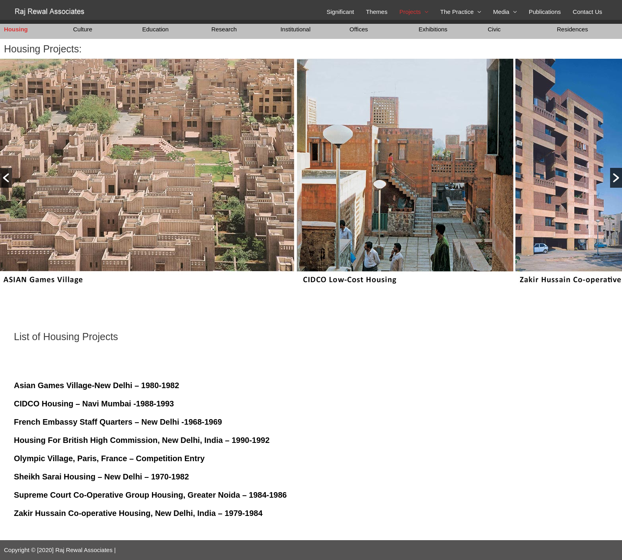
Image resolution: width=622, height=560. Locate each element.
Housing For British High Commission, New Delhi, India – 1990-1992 (142, 440)
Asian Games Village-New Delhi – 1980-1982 (96, 385)
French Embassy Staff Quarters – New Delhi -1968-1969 (118, 422)
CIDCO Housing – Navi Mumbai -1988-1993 (94, 403)
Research (224, 29)
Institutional (295, 29)
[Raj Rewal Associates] (50, 11)
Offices (358, 29)
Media (501, 11)
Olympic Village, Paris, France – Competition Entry (109, 458)
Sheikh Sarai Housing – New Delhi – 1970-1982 (101, 476)
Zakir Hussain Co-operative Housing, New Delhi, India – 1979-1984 (138, 513)
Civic (494, 29)
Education (155, 29)
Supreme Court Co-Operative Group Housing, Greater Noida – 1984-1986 (150, 495)
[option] (147, 178)
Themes (376, 11)
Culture (82, 29)
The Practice (457, 11)
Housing (16, 29)
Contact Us (587, 11)
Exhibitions (433, 29)
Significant (340, 11)
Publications (545, 11)
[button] (6, 178)
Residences (572, 29)
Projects (410, 11)
